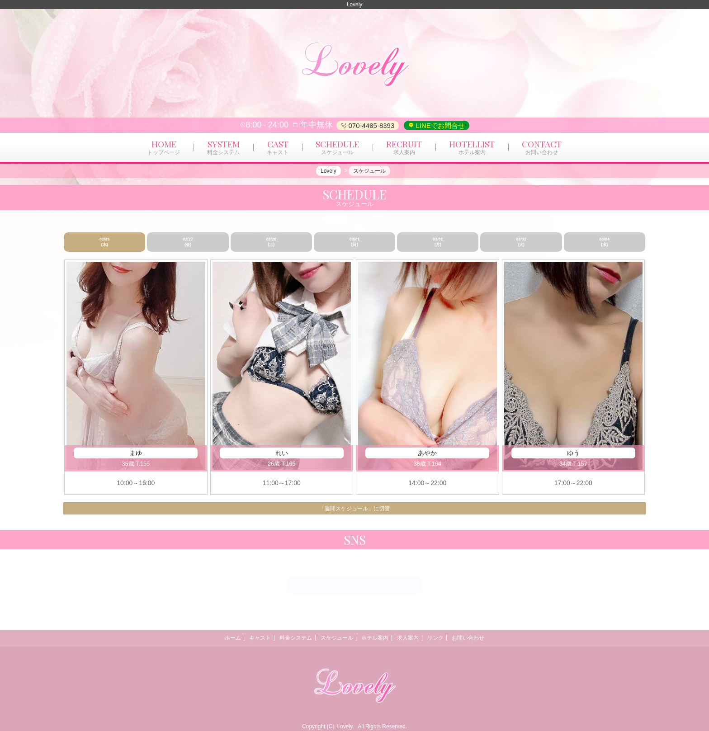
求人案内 (414, 638)
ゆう (573, 453)
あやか (427, 453)
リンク (445, 638)
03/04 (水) (605, 242)
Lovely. (345, 726)
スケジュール (334, 638)
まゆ (135, 453)
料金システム (290, 638)
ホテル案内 (377, 638)
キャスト (250, 638)
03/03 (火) (521, 242)
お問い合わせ (482, 638)
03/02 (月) (438, 242)
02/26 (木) (104, 242)
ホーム (219, 638)
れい (281, 453)
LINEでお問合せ (439, 125)
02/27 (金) (188, 242)
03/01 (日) (355, 242)
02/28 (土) (271, 242)
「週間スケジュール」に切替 (354, 508)
